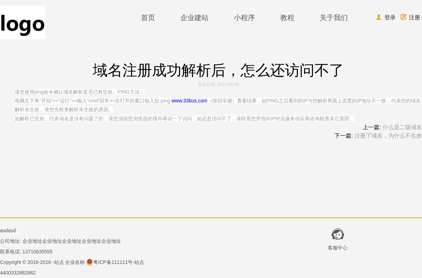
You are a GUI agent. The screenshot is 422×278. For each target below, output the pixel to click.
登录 (386, 17)
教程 (287, 17)
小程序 (244, 17)
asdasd (8, 230)
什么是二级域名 (402, 127)
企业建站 (194, 17)
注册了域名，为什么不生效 (388, 136)
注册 (410, 17)
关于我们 (334, 17)
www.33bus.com (189, 100)
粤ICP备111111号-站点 (115, 262)
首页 (148, 17)
